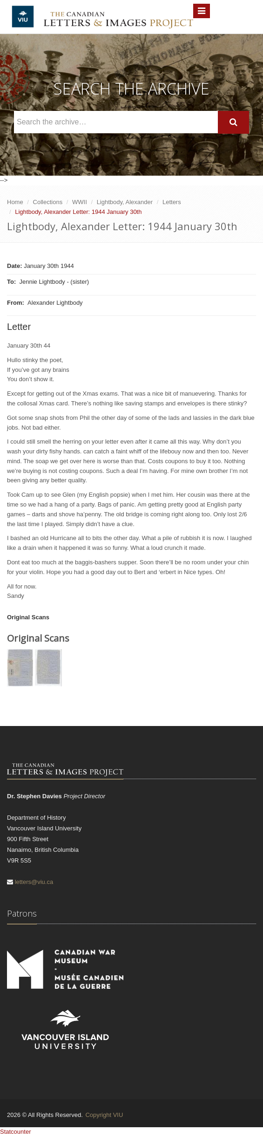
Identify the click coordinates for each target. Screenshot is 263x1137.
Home (15, 202)
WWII (79, 202)
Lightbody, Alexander (125, 202)
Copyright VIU (104, 1114)
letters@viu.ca (34, 881)
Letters (171, 202)
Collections (48, 202)
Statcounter (15, 1131)
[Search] (233, 122)
